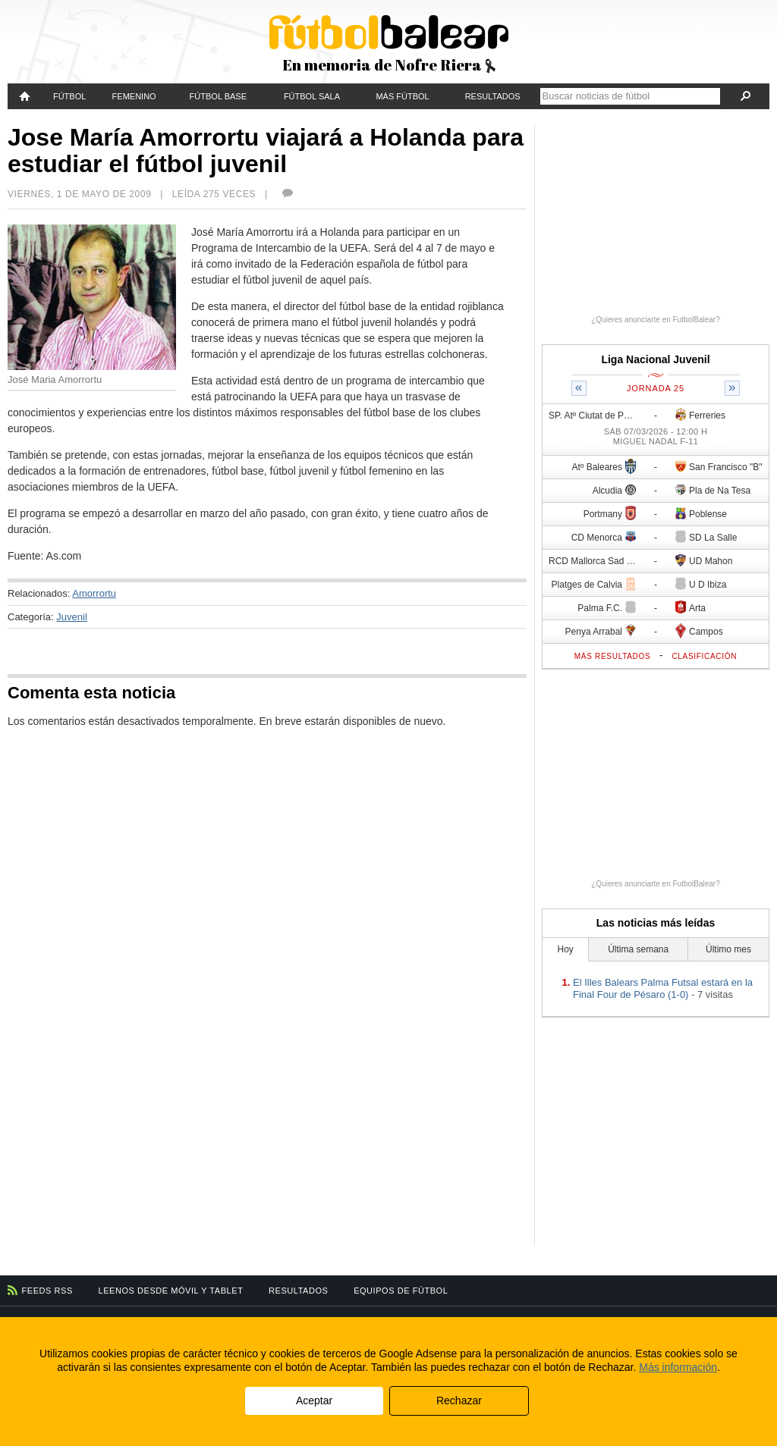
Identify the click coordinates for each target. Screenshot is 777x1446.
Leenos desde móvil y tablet (171, 1290)
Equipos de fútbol (401, 1290)
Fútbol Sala (312, 96)
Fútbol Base (218, 96)
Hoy (566, 949)
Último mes (728, 949)
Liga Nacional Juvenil (655, 359)
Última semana (638, 949)
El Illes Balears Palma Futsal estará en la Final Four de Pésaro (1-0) (663, 988)
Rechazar (459, 1400)
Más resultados (612, 656)
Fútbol (69, 96)
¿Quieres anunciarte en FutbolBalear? (655, 319)
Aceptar (314, 1400)
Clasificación (704, 656)
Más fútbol (402, 96)
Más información (678, 1367)
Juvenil (71, 617)
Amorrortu (94, 593)
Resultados (493, 96)
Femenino (134, 96)
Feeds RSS (47, 1290)
